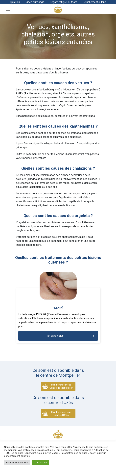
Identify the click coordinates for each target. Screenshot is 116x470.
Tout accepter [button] (40, 462)
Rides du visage (34, 2)
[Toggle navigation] (7, 9)
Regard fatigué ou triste (63, 2)
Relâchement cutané (94, 2)
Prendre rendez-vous (61, 386)
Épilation (15, 2)
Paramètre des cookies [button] (17, 462)
